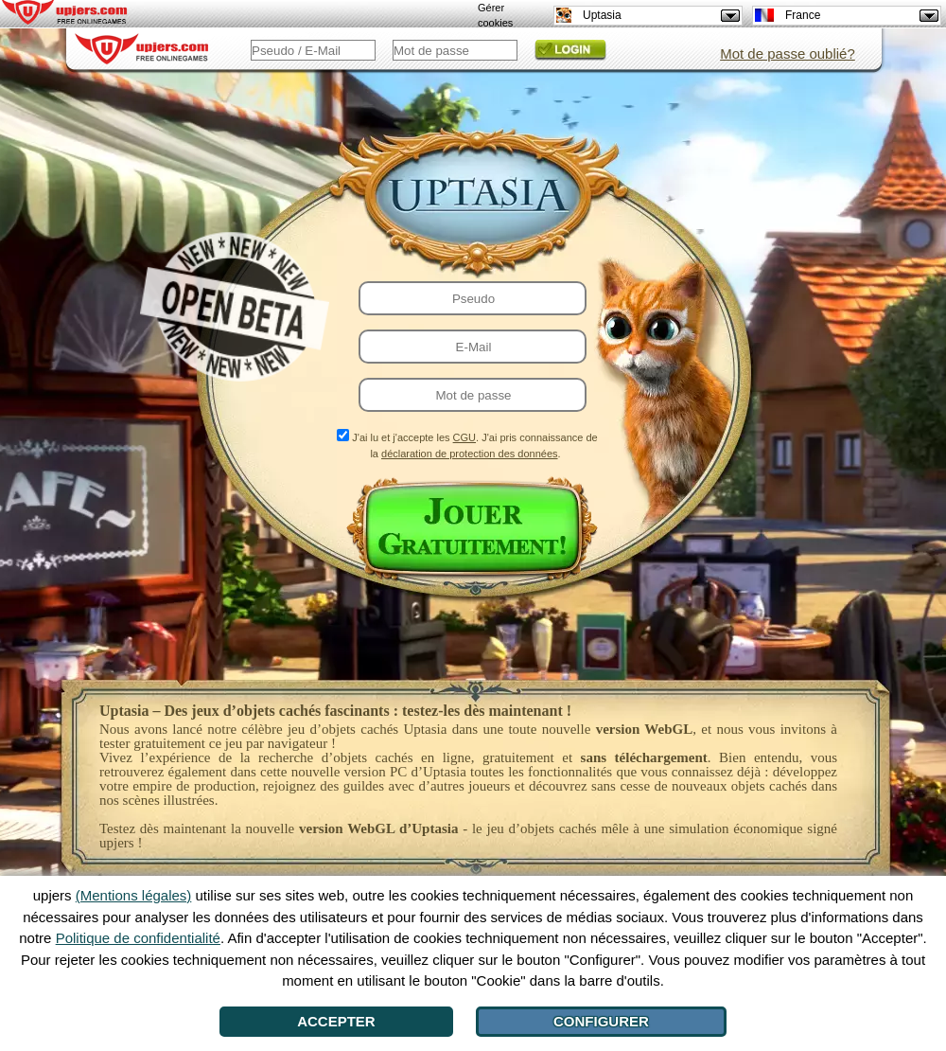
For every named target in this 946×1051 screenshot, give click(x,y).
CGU (464, 437)
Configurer (601, 1021)
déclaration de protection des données (469, 453)
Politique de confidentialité (138, 938)
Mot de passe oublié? (787, 53)
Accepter (336, 1021)
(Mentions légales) (134, 895)
